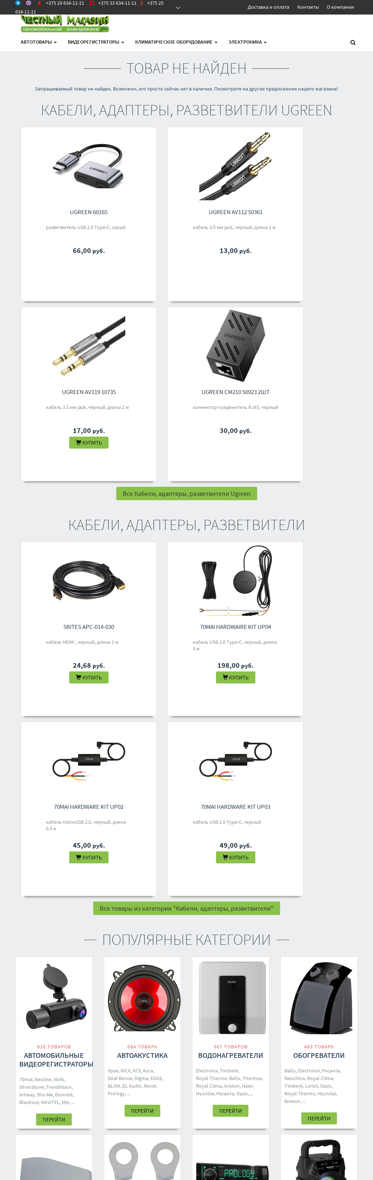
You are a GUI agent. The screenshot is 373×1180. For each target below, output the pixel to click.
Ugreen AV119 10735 (236, 212)
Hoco (343, 913)
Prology (116, 733)
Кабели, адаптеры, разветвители (142, 877)
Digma (141, 718)
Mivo (335, 906)
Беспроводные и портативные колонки (319, 881)
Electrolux (207, 710)
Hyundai (205, 733)
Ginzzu (308, 913)
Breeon (292, 741)
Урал (113, 710)
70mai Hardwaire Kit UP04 (147, 447)
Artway (27, 734)
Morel (150, 726)
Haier (247, 726)
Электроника (247, 42)
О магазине (116, 1045)
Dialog (291, 913)
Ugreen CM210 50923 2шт (324, 212)
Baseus (158, 905)
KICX (125, 710)
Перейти (54, 759)
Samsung (118, 912)
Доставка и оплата (268, 7)
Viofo (59, 719)
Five (134, 912)
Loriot (311, 726)
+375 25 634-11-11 (183, 1045)
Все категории (186, 971)
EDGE (156, 718)
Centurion (225, 903)
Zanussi (27, 911)
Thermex (252, 718)
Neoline (43, 719)
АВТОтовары (39, 42)
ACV (137, 710)
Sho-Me (45, 734)
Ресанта (225, 733)
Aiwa (244, 903)
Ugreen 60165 (59, 212)
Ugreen (150, 897)
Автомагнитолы (230, 873)
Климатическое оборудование (176, 42)
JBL (288, 906)
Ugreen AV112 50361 (148, 212)
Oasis (242, 733)
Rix (82, 903)
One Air (46, 911)
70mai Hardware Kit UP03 (324, 447)
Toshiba (50, 903)
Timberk (229, 710)
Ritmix (304, 921)
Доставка (114, 1036)
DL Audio (132, 726)
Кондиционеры (53, 873)
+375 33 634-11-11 (183, 1036)
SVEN (289, 921)
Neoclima (294, 718)
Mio (65, 742)
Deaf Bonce (120, 718)
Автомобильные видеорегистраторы (56, 700)
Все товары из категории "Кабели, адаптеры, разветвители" (187, 548)
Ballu (234, 718)
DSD (143, 905)
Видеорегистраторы (96, 42)
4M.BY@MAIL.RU (182, 1055)
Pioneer (204, 903)
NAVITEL (50, 742)
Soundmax (207, 896)
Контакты (308, 7)
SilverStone (31, 727)
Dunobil (63, 734)
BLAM (114, 726)
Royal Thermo (211, 718)
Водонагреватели (230, 695)
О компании (340, 7)
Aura (148, 710)
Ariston (232, 726)
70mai (25, 719)
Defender (323, 921)
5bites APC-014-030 (59, 447)
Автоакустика (142, 695)
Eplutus (204, 911)
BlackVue (29, 742)
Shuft (58, 896)
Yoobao (116, 905)
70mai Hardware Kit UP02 (236, 447)
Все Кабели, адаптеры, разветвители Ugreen (187, 313)
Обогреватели (319, 695)
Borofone (305, 906)
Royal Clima (209, 726)
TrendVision (59, 727)
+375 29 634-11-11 (183, 1026)
